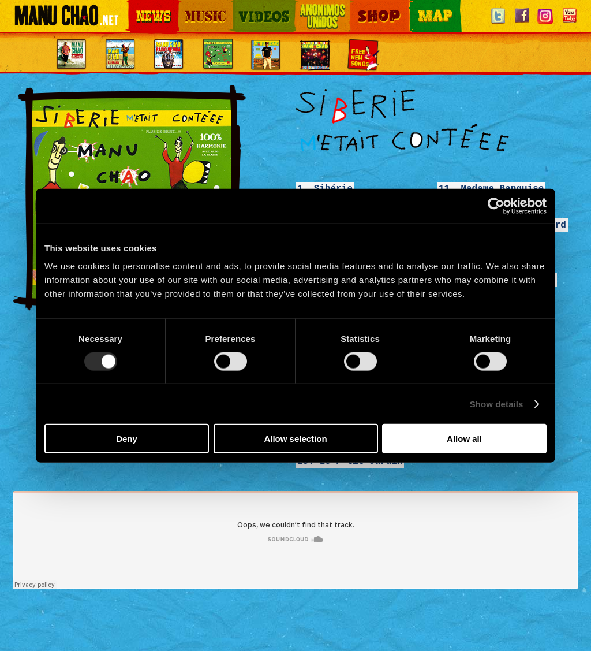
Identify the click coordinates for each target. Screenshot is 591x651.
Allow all (464, 439)
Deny (126, 439)
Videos (243, 6)
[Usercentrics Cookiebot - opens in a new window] (496, 205)
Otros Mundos (315, 6)
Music (187, 6)
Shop (358, 6)
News (136, 6)
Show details (496, 403)
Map (417, 6)
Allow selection (295, 439)
